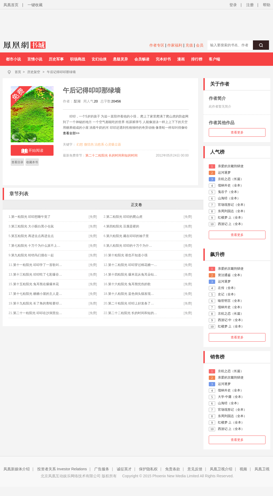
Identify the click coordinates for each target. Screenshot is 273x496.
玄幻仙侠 (99, 59)
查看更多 (237, 132)
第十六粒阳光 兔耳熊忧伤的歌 (129, 284)
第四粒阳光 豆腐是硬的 (122, 226)
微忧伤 (89, 144)
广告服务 (101, 469)
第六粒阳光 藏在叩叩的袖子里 (127, 236)
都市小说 (13, 59)
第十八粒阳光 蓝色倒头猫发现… (131, 294)
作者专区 (156, 45)
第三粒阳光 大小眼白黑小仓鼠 (32, 226)
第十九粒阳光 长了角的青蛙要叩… (37, 303)
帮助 (266, 5)
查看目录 (17, 162)
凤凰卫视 (262, 469)
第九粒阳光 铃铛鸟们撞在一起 (32, 255)
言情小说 (34, 59)
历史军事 (56, 59)
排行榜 (196, 59)
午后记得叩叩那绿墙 (61, 72)
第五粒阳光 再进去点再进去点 (32, 236)
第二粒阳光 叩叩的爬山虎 (124, 217)
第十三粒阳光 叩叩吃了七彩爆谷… (37, 274)
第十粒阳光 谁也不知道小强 (127, 255)
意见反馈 (194, 469)
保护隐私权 (148, 469)
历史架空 (33, 72)
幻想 (80, 144)
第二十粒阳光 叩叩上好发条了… (131, 303)
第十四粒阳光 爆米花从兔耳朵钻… (132, 274)
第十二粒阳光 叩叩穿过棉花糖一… (132, 265)
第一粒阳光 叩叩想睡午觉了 (31, 217)
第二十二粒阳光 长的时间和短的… (132, 313)
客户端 (214, 59)
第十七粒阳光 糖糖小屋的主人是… (37, 294)
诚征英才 (124, 469)
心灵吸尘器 (113, 144)
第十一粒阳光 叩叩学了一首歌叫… (37, 265)
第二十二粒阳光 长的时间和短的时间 (111, 155)
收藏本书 (32, 162)
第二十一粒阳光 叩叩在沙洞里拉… (37, 313)
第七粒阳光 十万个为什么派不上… (35, 245)
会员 (199, 45)
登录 (233, 5)
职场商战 (77, 59)
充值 (189, 45)
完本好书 (163, 59)
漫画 (181, 59)
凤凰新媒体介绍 (16, 469)
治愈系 (99, 144)
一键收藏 (35, 5)
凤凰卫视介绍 (221, 469)
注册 (250, 5)
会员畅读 (141, 59)
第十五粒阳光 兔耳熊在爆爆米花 (36, 284)
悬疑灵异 (120, 59)
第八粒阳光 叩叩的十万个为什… (129, 245)
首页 (18, 72)
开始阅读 (32, 151)
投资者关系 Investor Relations (62, 469)
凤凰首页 (10, 5)
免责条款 (172, 469)
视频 (243, 469)
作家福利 (174, 45)
